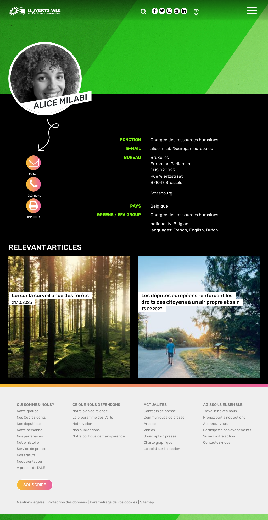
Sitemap (147, 502)
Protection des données (67, 502)
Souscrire (34, 484)
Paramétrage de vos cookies (113, 502)
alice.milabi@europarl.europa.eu (181, 148)
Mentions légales (30, 502)
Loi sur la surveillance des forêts (50, 296)
